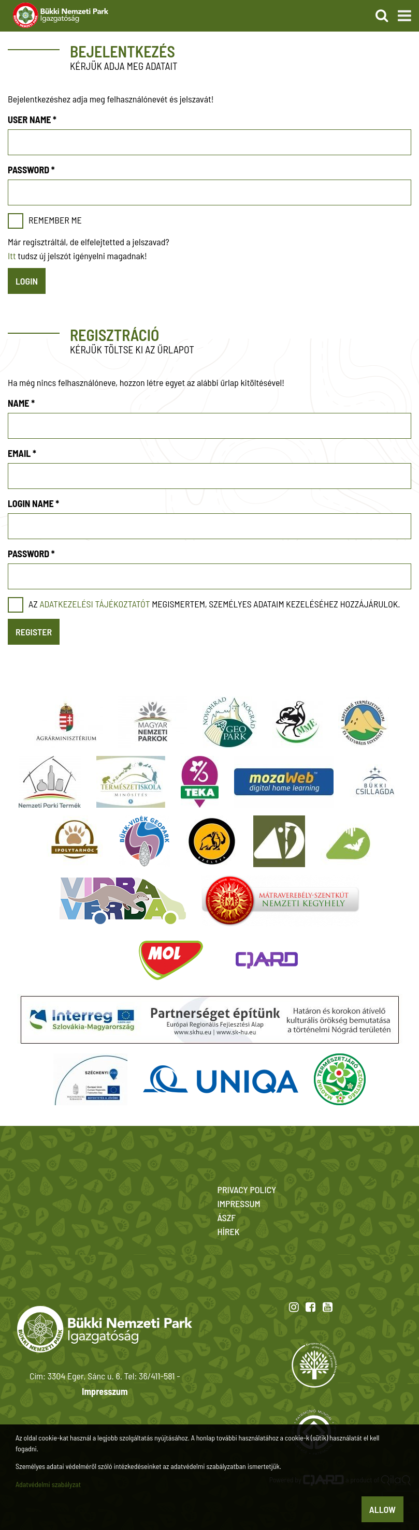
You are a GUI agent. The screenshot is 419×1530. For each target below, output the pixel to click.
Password (31, 169)
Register (34, 631)
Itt (12, 255)
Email (22, 453)
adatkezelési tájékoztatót (94, 604)
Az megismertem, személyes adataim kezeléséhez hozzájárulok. (214, 604)
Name (21, 403)
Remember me (55, 220)
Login (27, 281)
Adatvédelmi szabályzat (48, 1484)
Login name (33, 503)
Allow (382, 1509)
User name (32, 119)
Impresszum (104, 1391)
